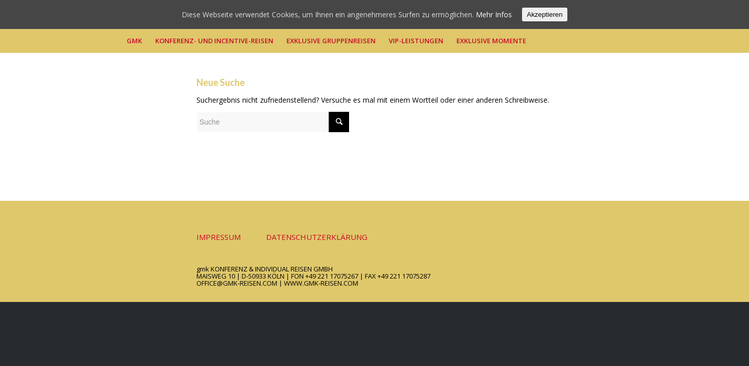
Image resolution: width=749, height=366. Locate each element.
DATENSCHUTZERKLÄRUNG (316, 237)
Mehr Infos (494, 14)
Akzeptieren (544, 14)
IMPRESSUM (218, 237)
